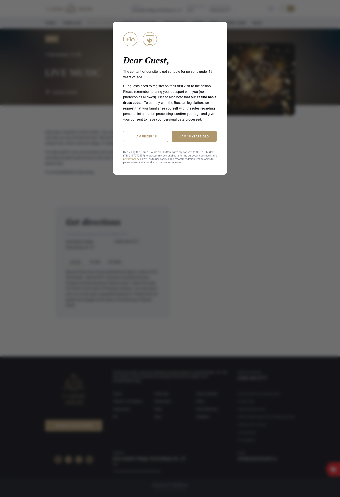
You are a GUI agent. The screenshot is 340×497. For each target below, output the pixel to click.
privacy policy (131, 159)
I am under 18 (145, 136)
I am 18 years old (194, 136)
